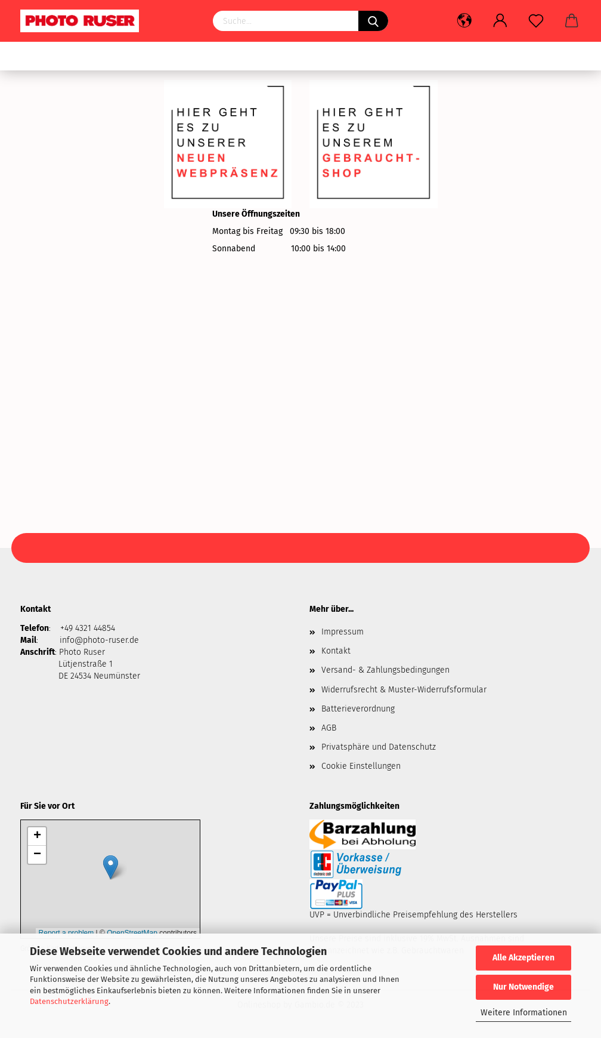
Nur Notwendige (523, 987)
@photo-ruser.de (107, 640)
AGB (328, 728)
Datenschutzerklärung (69, 1001)
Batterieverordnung (358, 709)
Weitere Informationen (524, 1013)
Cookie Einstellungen (361, 766)
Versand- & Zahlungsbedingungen (385, 670)
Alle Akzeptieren (523, 958)
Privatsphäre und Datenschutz (378, 747)
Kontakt (336, 651)
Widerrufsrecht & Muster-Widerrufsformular (404, 690)
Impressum (342, 632)
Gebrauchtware (56, 56)
